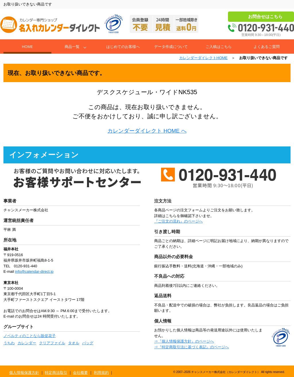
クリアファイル (52, 343)
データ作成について (171, 46)
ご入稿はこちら (219, 46)
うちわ (9, 343)
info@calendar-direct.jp (34, 271)
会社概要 (80, 372)
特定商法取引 (56, 372)
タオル (73, 343)
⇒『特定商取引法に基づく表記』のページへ (191, 347)
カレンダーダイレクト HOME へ (146, 131)
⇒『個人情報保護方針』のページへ (184, 341)
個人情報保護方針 (24, 372)
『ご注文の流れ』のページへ (178, 221)
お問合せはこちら (265, 16)
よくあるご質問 (267, 46)
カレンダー (27, 343)
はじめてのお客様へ (123, 46)
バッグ (87, 343)
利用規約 (101, 372)
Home (27, 46)
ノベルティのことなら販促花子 (29, 336)
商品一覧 (72, 46)
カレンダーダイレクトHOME (203, 58)
